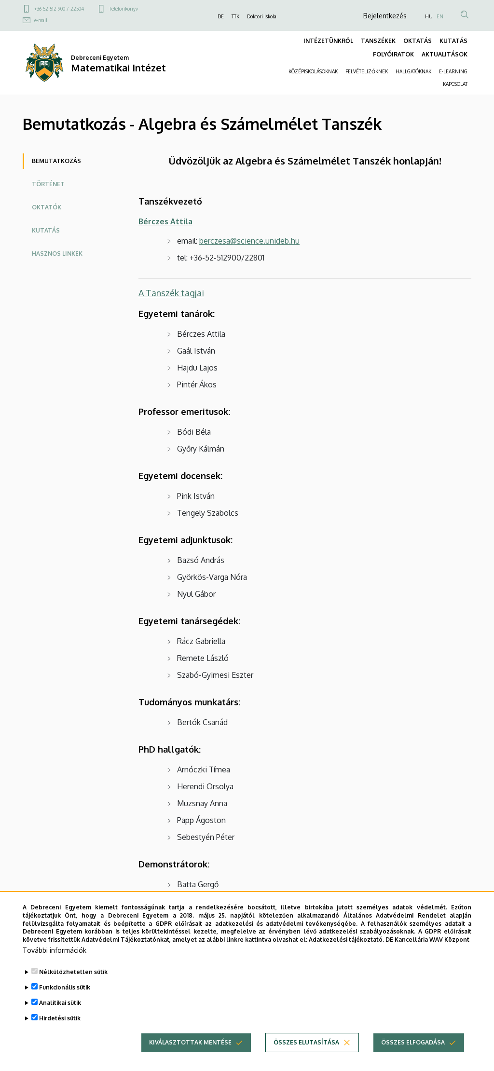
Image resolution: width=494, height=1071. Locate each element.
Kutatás (46, 230)
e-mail (40, 20)
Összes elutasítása (306, 1059)
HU (429, 16)
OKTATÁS (417, 40)
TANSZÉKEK (378, 40)
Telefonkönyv (123, 9)
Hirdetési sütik (60, 1035)
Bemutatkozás (56, 161)
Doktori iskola (261, 16)
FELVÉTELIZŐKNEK (366, 71)
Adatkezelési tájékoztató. (346, 956)
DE (221, 16)
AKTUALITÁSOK (444, 54)
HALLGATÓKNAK (413, 71)
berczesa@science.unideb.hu (249, 241)
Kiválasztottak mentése (190, 1059)
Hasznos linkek (57, 253)
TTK (235, 16)
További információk (54, 967)
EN (440, 16)
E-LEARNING (453, 71)
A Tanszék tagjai (171, 293)
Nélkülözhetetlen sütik (73, 988)
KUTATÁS (453, 40)
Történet (48, 184)
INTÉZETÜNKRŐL (328, 40)
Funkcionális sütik (64, 1004)
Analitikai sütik (60, 1019)
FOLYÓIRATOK (393, 54)
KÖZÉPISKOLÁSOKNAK (313, 71)
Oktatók (46, 207)
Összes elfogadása (413, 1059)
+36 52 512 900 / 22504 (59, 9)
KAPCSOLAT (455, 84)
